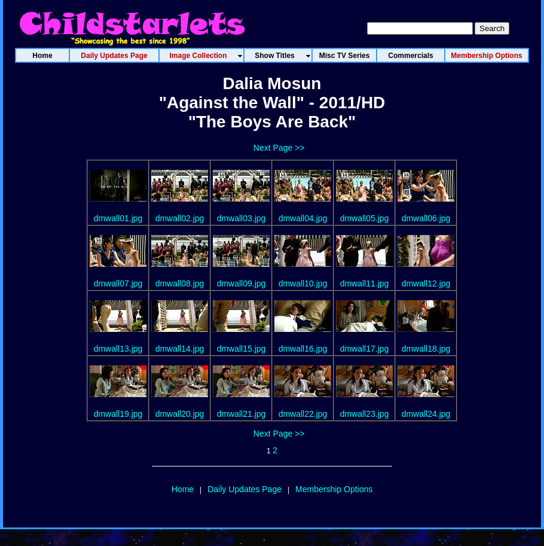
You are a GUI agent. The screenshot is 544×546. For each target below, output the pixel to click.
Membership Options (333, 489)
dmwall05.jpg (364, 218)
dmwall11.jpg (364, 283)
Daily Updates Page (244, 489)
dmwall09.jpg (241, 283)
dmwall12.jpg (426, 283)
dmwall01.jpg (118, 218)
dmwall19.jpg (118, 414)
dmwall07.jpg (118, 283)
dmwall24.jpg (426, 414)
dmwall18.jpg (426, 348)
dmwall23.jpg (364, 414)
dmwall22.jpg (303, 414)
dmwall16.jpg (303, 348)
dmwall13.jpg (118, 348)
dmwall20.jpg (179, 414)
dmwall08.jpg (179, 283)
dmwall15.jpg (241, 348)
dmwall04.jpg (303, 218)
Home (183, 489)
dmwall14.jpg (179, 348)
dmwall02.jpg (179, 218)
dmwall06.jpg (426, 218)
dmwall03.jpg (241, 218)
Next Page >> (279, 147)
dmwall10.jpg (303, 283)
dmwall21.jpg (241, 414)
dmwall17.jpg (364, 348)
